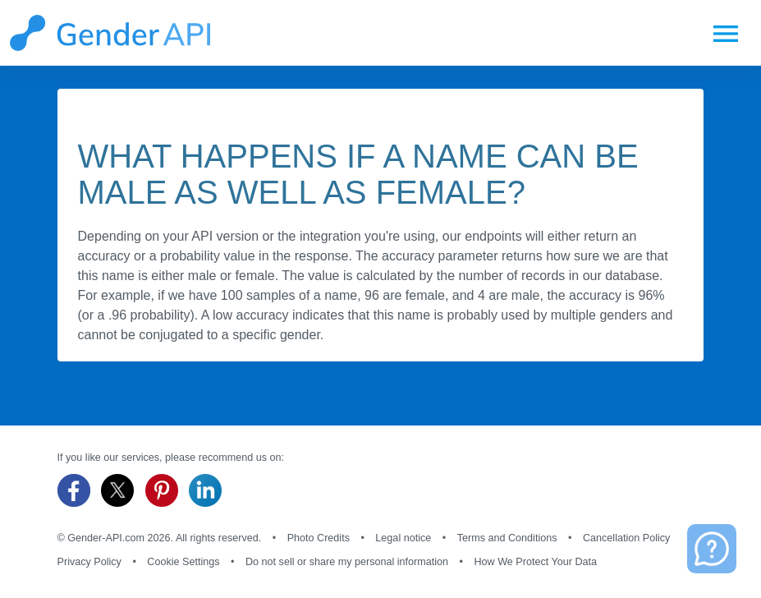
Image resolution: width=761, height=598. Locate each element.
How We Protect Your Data (536, 562)
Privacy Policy (89, 562)
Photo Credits (318, 538)
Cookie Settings (183, 562)
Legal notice (403, 538)
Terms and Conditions (507, 538)
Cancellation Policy (626, 538)
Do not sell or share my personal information (346, 562)
